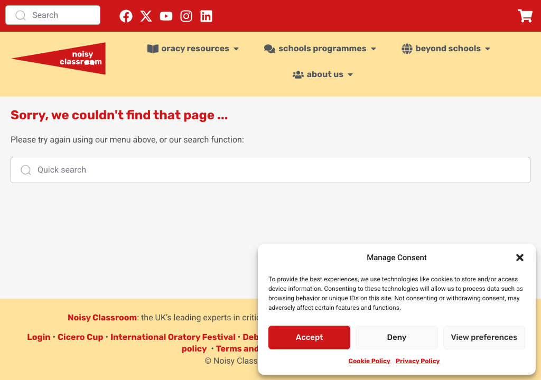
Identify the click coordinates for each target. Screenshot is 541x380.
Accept (309, 337)
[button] (520, 257)
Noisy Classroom (102, 317)
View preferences (484, 337)
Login (38, 337)
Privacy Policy (418, 361)
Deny (397, 337)
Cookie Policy (369, 361)
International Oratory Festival (173, 337)
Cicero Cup (81, 337)
